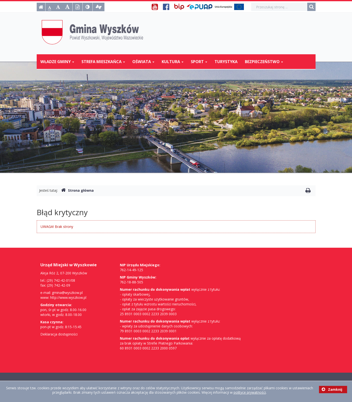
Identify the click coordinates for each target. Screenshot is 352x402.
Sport (199, 61)
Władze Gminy (57, 61)
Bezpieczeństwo (264, 61)
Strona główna (77, 190)
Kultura (172, 61)
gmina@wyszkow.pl (67, 292)
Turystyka (226, 61)
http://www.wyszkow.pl (68, 297)
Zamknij (332, 389)
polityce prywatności (250, 392)
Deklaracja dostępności (59, 334)
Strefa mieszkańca (103, 61)
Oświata (143, 61)
